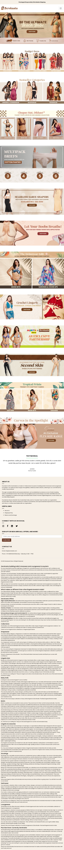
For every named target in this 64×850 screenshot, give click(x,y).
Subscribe (6, 540)
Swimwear (4, 783)
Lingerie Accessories (8, 724)
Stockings (4, 754)
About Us (7, 510)
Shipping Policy (9, 513)
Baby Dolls (4, 678)
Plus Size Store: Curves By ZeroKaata (14, 828)
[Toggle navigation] (60, 8)
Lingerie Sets (5, 658)
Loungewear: (5, 805)
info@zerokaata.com (11, 551)
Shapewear (5, 632)
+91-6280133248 (10, 554)
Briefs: (3, 701)
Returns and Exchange (11, 515)
